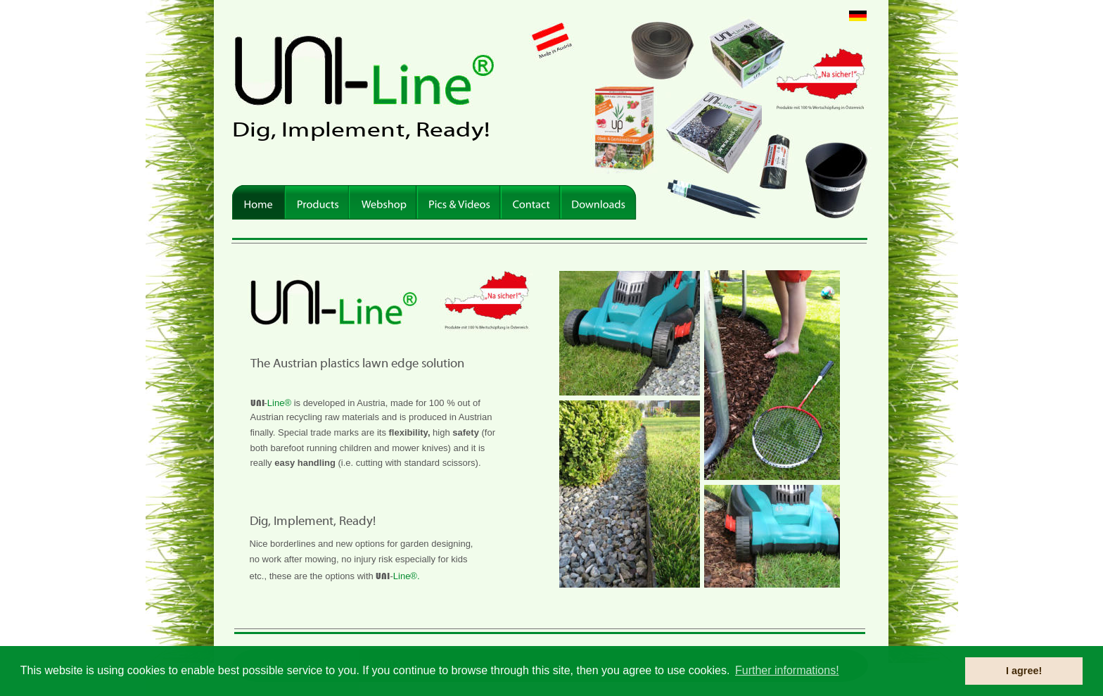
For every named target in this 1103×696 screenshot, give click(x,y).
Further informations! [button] (787, 670)
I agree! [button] (1024, 670)
